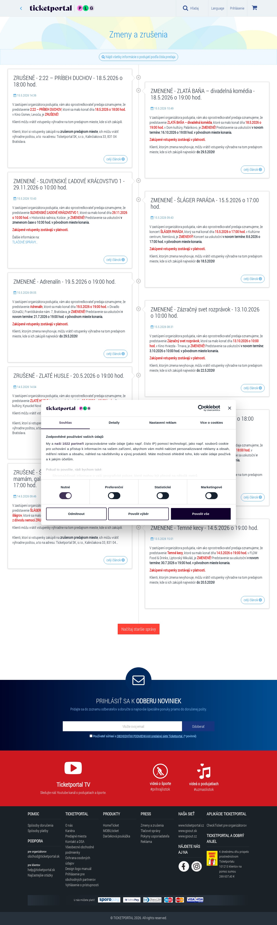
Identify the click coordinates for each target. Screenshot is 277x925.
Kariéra (70, 830)
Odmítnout (76, 514)
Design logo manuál (78, 868)
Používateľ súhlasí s (144, 736)
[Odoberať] (198, 726)
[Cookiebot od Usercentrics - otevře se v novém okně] (201, 408)
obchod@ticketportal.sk (44, 856)
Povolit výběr (138, 514)
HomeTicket (111, 825)
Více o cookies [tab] (211, 422)
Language (217, 8)
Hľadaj (191, 8)
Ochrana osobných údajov (77, 860)
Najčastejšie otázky (40, 875)
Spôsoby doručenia (40, 825)
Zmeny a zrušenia (152, 825)
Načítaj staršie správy (138, 629)
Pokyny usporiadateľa (155, 836)
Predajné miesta (75, 836)
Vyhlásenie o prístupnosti (82, 885)
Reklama (146, 841)
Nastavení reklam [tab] (162, 422)
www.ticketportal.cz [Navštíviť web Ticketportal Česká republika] (190, 825)
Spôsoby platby (38, 830)
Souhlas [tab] (65, 422)
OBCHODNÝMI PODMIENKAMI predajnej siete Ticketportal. (150, 736)
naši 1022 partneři (69, 443)
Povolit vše (200, 514)
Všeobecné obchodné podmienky (79, 850)
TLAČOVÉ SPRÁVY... (24, 242)
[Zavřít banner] (229, 408)
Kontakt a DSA (74, 841)
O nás (69, 825)
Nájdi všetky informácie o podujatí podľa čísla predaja (138, 56)
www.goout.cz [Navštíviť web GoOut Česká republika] (187, 836)
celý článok (115, 159)
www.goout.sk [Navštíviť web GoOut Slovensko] (187, 830)
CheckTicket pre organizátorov (227, 825)
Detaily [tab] (114, 422)
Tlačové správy (150, 830)
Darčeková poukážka (116, 836)
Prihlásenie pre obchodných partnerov (80, 877)
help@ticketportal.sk (41, 869)
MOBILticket (111, 830)
